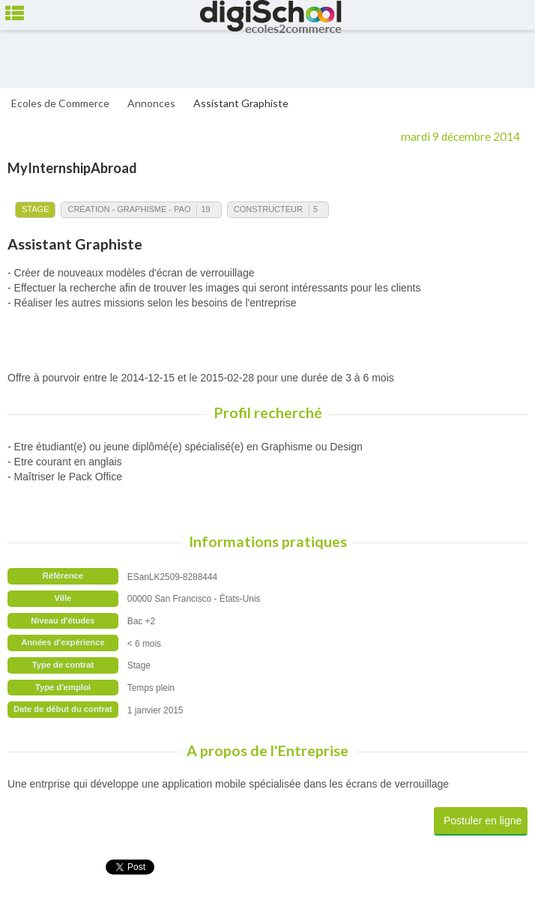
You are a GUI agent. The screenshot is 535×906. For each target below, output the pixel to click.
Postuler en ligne (483, 821)
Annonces (151, 103)
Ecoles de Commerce (60, 103)
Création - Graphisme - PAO (128, 209)
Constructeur (268, 209)
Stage (35, 209)
